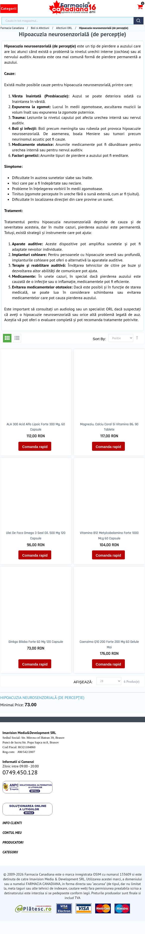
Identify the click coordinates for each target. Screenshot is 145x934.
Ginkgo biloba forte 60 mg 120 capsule (35, 642)
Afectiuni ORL (64, 28)
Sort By (99, 339)
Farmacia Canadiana (12, 28)
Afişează (83, 682)
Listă (17, 338)
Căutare (139, 20)
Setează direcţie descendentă (137, 337)
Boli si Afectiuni (40, 28)
